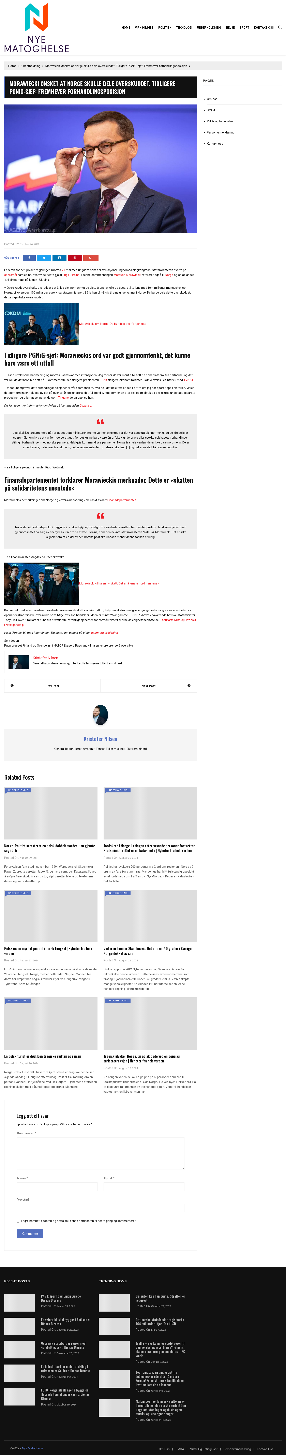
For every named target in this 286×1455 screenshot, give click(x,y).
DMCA (211, 110)
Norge (169, 274)
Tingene (63, 397)
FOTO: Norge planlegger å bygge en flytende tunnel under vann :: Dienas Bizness (65, 1394)
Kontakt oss (264, 27)
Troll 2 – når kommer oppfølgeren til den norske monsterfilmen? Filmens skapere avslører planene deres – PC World (160, 1349)
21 (63, 269)
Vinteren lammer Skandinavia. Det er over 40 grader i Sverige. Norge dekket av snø (148, 950)
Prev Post (52, 685)
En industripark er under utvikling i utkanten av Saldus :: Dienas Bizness (65, 1368)
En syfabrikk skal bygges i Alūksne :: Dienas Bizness (65, 1321)
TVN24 (188, 379)
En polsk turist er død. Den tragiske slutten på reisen (42, 1055)
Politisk (164, 27)
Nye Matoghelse (33, 1447)
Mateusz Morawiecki (127, 274)
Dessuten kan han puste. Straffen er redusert (160, 1297)
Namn (22, 1177)
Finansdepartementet (121, 499)
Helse (230, 27)
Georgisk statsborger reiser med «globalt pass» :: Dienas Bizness (63, 1344)
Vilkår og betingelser (220, 121)
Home (126, 27)
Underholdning (209, 27)
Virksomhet (144, 27)
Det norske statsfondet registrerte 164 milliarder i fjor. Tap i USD (160, 1321)
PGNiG (104, 379)
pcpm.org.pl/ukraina (104, 632)
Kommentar (26, 1132)
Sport (244, 27)
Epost (109, 1177)
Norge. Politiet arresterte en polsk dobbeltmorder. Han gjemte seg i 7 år (49, 847)
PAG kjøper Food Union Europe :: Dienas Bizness (62, 1297)
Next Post (148, 685)
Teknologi (184, 27)
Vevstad (23, 1199)
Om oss (212, 99)
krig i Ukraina (71, 274)
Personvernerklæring (220, 132)
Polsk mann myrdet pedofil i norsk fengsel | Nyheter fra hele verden (48, 950)
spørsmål (10, 274)
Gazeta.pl (86, 405)
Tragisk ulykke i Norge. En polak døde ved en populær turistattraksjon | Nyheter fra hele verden (142, 1058)
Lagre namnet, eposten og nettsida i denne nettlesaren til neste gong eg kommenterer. (78, 1220)
